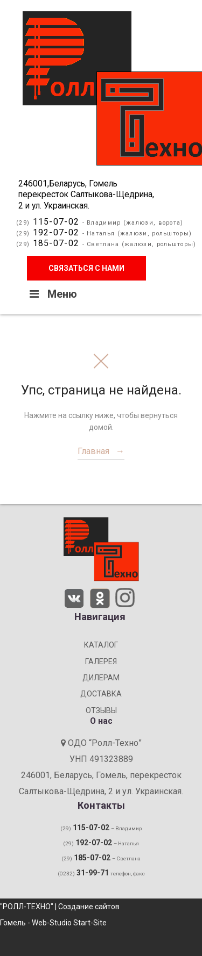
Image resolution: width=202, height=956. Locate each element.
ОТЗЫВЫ (101, 710)
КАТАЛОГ (101, 645)
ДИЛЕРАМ (101, 677)
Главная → (101, 451)
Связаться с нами (86, 268)
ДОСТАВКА (101, 693)
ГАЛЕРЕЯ (101, 661)
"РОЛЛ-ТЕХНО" (26, 906)
